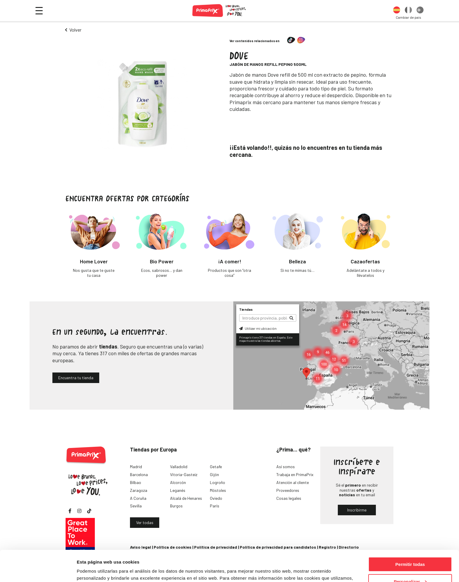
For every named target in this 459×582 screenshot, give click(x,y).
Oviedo (216, 498)
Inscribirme (356, 509)
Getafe (216, 466)
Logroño (217, 482)
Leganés (177, 490)
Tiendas (246, 309)
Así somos (285, 466)
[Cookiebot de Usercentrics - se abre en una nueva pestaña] (38, 570)
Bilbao (135, 482)
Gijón (214, 474)
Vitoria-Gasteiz (183, 474)
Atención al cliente (292, 482)
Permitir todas (410, 533)
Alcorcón (178, 482)
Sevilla (136, 505)
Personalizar (410, 550)
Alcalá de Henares (186, 498)
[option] (396, 10)
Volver (75, 29)
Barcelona (139, 474)
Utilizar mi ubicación (258, 328)
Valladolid (178, 466)
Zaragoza (138, 490)
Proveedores (287, 490)
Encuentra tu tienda (75, 377)
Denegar (410, 567)
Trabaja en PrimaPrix (295, 474)
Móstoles (218, 490)
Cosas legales (288, 498)
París (214, 505)
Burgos (176, 505)
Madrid (136, 466)
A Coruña (138, 498)
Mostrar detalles (94, 570)
